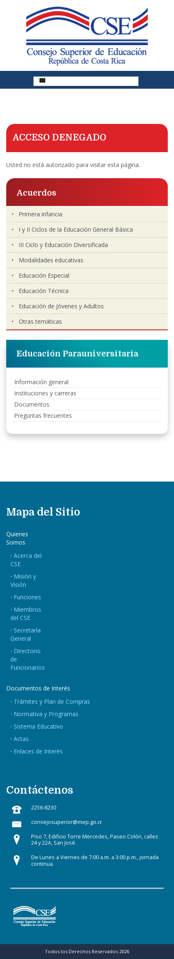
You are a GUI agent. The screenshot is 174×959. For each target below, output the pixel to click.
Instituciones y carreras (45, 393)
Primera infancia (40, 214)
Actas (21, 739)
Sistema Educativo (38, 726)
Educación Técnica (44, 291)
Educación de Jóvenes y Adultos (61, 306)
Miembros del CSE (25, 613)
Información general (41, 382)
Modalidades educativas (51, 260)
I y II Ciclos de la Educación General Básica (76, 229)
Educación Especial (44, 275)
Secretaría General (25, 634)
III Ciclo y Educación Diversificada (63, 245)
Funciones (27, 597)
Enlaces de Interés (38, 751)
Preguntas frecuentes (43, 415)
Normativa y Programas (46, 714)
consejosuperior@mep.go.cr (66, 822)
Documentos (31, 404)
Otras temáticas (40, 321)
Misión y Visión (23, 580)
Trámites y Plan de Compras (52, 701)
